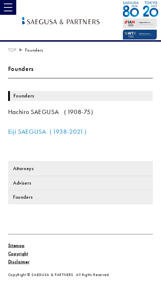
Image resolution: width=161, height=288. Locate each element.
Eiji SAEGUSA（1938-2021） (49, 132)
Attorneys (23, 168)
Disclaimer (18, 262)
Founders (23, 197)
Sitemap (16, 245)
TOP (12, 50)
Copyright (18, 254)
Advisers (22, 183)
